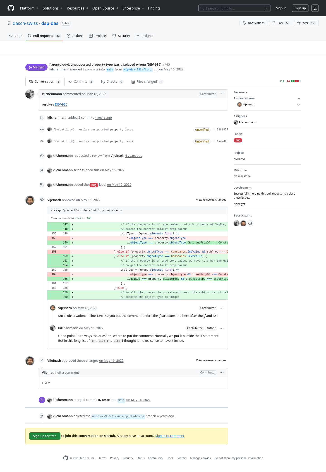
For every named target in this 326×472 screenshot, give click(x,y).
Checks (112, 83)
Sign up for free (45, 438)
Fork (280, 23)
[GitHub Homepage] (65, 460)
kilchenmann (59, 69)
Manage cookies (200, 460)
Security (128, 460)
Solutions (53, 8)
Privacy (114, 460)
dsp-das (49, 23)
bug (93, 187)
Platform (29, 8)
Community (155, 460)
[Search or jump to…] (235, 8)
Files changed (147, 83)
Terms (103, 460)
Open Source (105, 8)
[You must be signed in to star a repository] (306, 23)
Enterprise (133, 8)
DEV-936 (61, 106)
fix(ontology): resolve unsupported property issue (93, 131)
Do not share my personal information (238, 460)
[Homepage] (10, 8)
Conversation (45, 83)
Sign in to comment (169, 438)
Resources (78, 8)
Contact (181, 460)
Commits (80, 83)
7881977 (222, 131)
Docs (170, 460)
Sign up (300, 8)
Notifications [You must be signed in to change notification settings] (253, 23)
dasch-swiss (25, 23)
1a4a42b (222, 143)
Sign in (281, 8)
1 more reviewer (267, 100)
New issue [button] (286, 56)
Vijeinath (54, 202)
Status (141, 460)
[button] (180, 69)
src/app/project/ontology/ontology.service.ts (87, 212)
